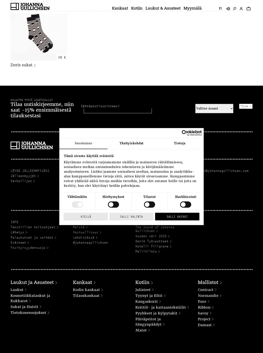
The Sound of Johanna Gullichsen (154, 229)
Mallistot (208, 282)
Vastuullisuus (85, 232)
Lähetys (17, 232)
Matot (141, 330)
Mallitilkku (146, 251)
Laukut (17, 289)
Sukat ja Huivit (24, 306)
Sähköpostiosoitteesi (100, 106)
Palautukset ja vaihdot (32, 237)
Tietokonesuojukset (28, 312)
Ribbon (204, 307)
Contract (205, 289)
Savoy (203, 313)
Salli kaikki (177, 216)
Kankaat (120, 9)
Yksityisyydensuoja (28, 248)
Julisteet (143, 289)
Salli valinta (131, 216)
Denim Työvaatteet (152, 241)
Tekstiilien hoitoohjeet (33, 227)
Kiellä (86, 216)
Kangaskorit (146, 301)
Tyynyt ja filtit (149, 295)
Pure (202, 301)
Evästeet (18, 243)
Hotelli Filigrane (152, 246)
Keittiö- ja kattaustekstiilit (160, 307)
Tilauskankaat (86, 295)
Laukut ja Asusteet (32, 282)
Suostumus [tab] (83, 143)
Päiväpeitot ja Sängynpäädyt (148, 322)
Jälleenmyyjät (23, 176)
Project (204, 319)
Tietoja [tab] (179, 143)
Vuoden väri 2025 (151, 236)
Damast (205, 325)
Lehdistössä (83, 237)
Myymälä (193, 9)
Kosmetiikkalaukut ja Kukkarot (30, 298)
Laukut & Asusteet (163, 9)
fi (220, 8)
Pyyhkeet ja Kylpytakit (156, 313)
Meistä (79, 227)
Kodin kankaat (86, 289)
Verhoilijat (21, 181)
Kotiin (136, 9)
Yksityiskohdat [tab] (131, 143)
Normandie (208, 295)
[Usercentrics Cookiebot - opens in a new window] (185, 133)
